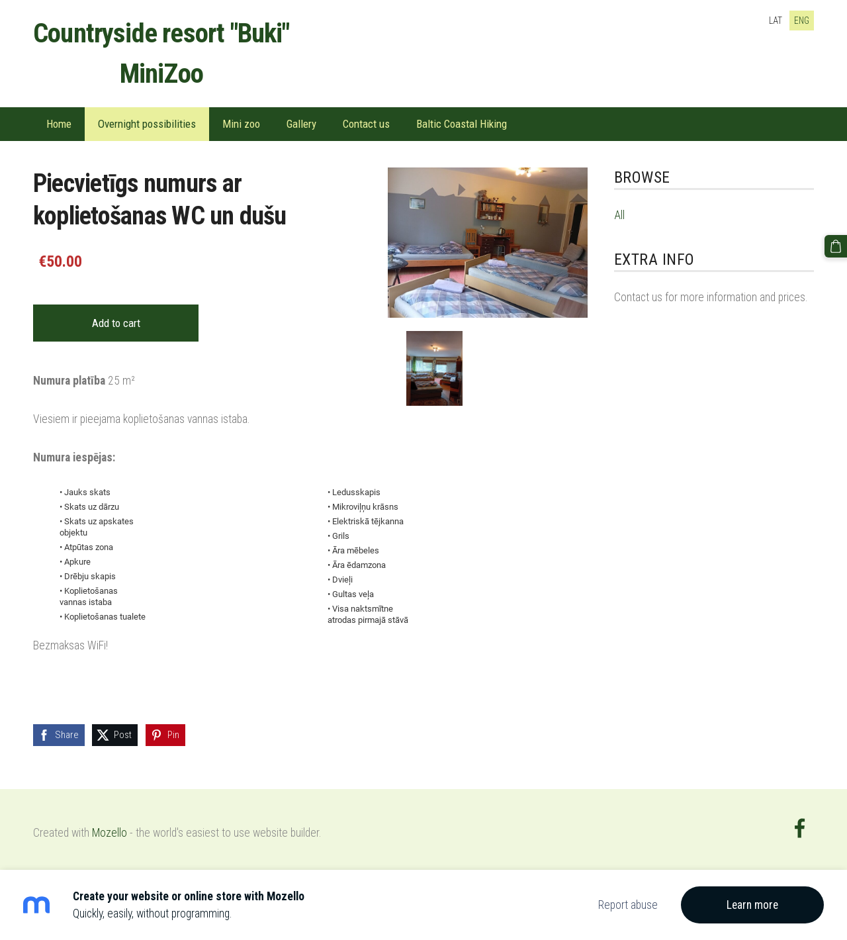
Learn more (752, 905)
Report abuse (628, 905)
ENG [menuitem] (801, 20)
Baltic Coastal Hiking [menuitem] (461, 123)
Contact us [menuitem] (366, 123)
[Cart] (836, 246)
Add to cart (116, 323)
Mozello (109, 832)
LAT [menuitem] (775, 20)
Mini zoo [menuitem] (241, 123)
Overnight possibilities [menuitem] (147, 123)
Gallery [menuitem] (301, 123)
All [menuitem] (619, 215)
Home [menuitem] (58, 123)
